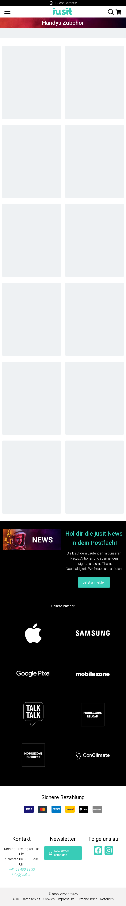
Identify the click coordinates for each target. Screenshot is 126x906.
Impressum (65, 899)
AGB (16, 899)
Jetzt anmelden (93, 582)
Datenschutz (31, 899)
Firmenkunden (87, 899)
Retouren (107, 899)
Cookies (49, 899)
